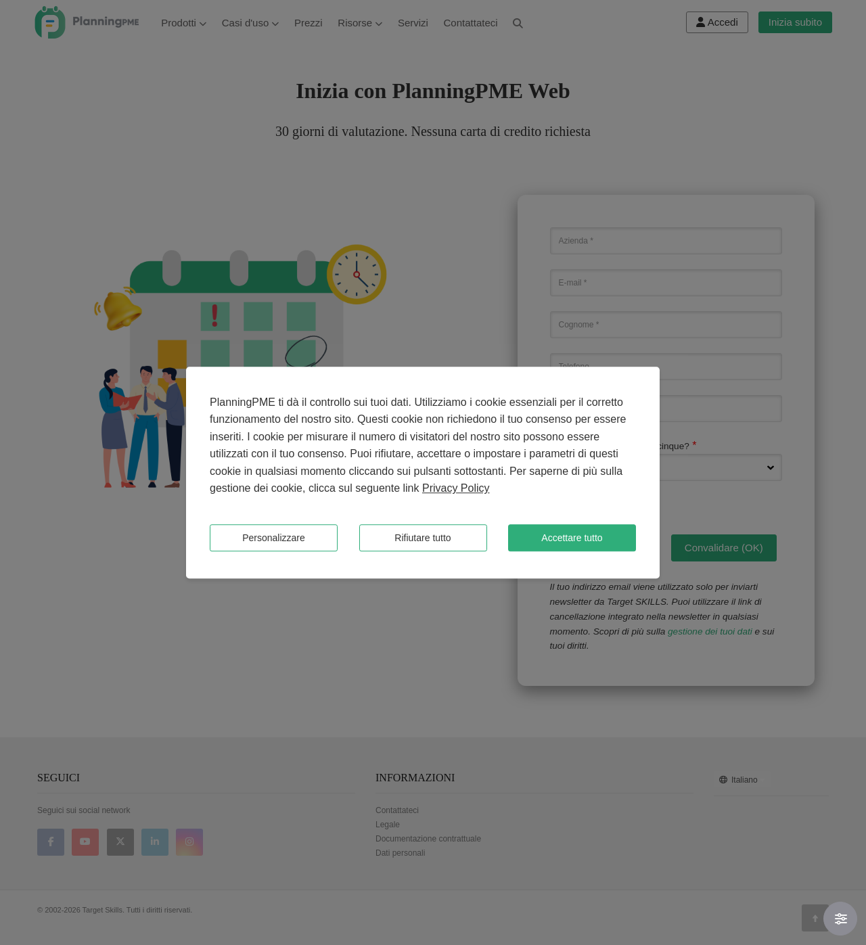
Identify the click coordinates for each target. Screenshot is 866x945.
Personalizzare (273, 537)
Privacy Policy (456, 488)
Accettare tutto (571, 537)
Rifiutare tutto (422, 537)
